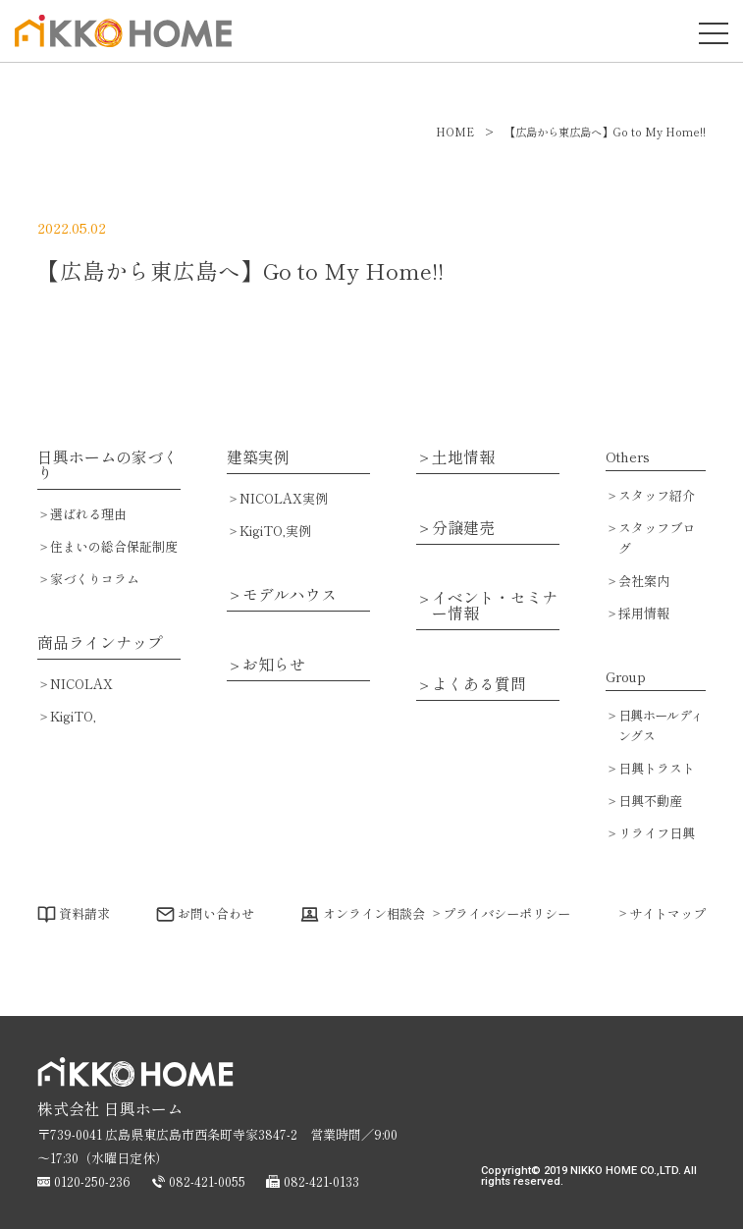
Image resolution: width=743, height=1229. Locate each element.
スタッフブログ (656, 538)
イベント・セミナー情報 (494, 605)
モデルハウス (289, 595)
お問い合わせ (216, 913)
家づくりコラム (94, 578)
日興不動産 (650, 800)
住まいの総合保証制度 (114, 546)
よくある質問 (479, 684)
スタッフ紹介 (656, 495)
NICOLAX (81, 683)
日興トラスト (656, 768)
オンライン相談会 (374, 913)
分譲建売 (463, 528)
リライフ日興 (656, 833)
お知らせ (273, 664)
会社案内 (643, 580)
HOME (455, 131)
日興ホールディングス (660, 725)
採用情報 (643, 613)
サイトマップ (667, 913)
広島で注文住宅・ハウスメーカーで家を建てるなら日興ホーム (118, 45)
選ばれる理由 (88, 514)
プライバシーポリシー (506, 913)
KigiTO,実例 (275, 530)
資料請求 (84, 913)
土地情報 (463, 457)
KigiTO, (73, 716)
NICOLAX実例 (283, 498)
